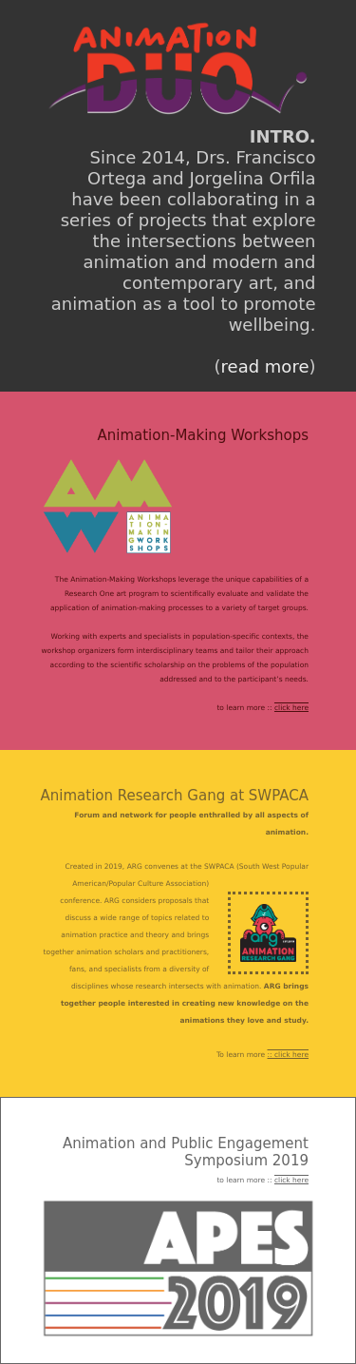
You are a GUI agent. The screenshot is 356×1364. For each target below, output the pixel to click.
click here (291, 707)
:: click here (288, 1054)
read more (265, 366)
